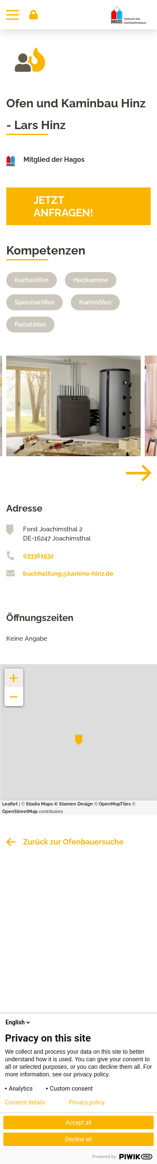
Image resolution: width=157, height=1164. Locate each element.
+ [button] (13, 673)
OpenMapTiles (115, 804)
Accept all (79, 1122)
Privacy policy (87, 1102)
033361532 (38, 556)
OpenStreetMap (20, 811)
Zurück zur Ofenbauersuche (73, 841)
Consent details (25, 1102)
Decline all (78, 1139)
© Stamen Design (73, 804)
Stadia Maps (39, 804)
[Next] (132, 473)
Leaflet (10, 804)
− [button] (14, 692)
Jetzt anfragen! (63, 206)
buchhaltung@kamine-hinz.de (68, 573)
